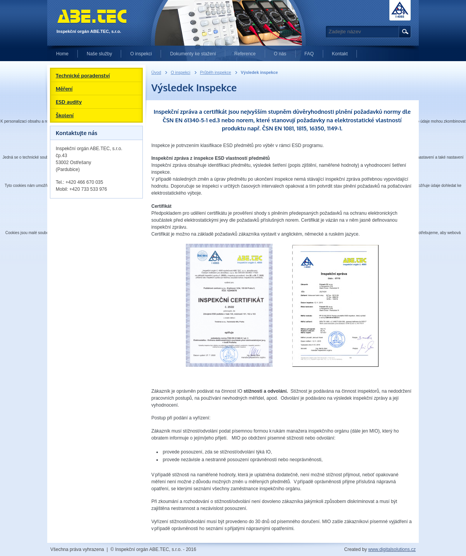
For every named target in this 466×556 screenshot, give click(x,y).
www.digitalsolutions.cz (392, 549)
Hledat (403, 32)
